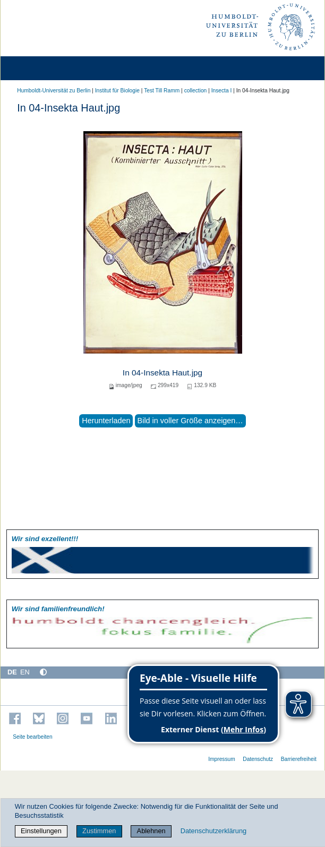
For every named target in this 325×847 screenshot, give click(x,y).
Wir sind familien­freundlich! (58, 609)
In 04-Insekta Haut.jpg (162, 372)
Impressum (221, 759)
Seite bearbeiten (33, 737)
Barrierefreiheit (299, 759)
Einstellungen (41, 831)
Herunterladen (106, 420)
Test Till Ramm (161, 90)
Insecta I (221, 90)
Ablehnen (151, 831)
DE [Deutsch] (12, 672)
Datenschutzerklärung (213, 831)
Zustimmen (99, 831)
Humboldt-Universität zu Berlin (53, 90)
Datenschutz (258, 759)
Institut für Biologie (117, 90)
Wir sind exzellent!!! (45, 539)
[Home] (38, 68)
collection (195, 90)
